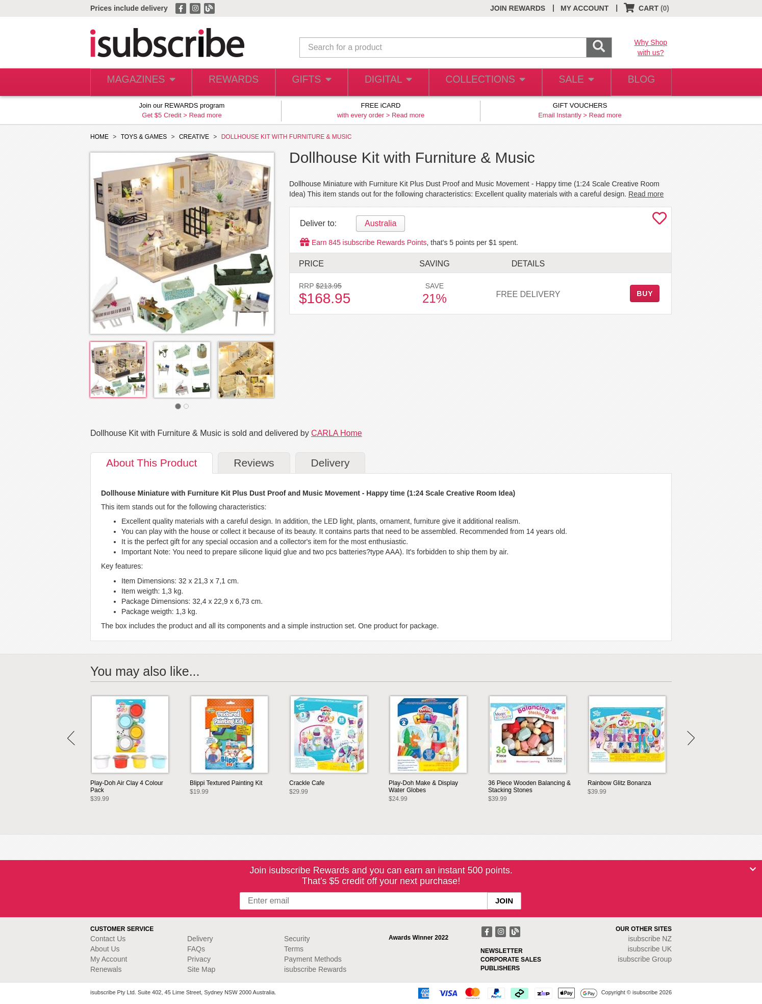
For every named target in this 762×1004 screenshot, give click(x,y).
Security (297, 939)
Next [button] (691, 738)
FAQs (196, 949)
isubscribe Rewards (315, 969)
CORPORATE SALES (510, 959)
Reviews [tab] (254, 463)
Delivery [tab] (330, 463)
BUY (645, 293)
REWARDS (230, 82)
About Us (105, 949)
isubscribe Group (645, 959)
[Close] (753, 869)
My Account (108, 959)
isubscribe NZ (650, 939)
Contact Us (107, 939)
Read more (205, 115)
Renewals (105, 969)
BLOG (639, 82)
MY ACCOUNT (584, 8)
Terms (293, 949)
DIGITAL (387, 82)
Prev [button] (71, 738)
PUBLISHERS (500, 968)
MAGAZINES (139, 82)
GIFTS (309, 82)
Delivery (200, 939)
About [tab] (151, 463)
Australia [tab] (380, 223)
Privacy (199, 959)
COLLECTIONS (482, 82)
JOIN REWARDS (517, 8)
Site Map (201, 969)
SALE (572, 82)
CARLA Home (336, 433)
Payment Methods (313, 959)
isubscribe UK (650, 949)
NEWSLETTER (501, 950)
